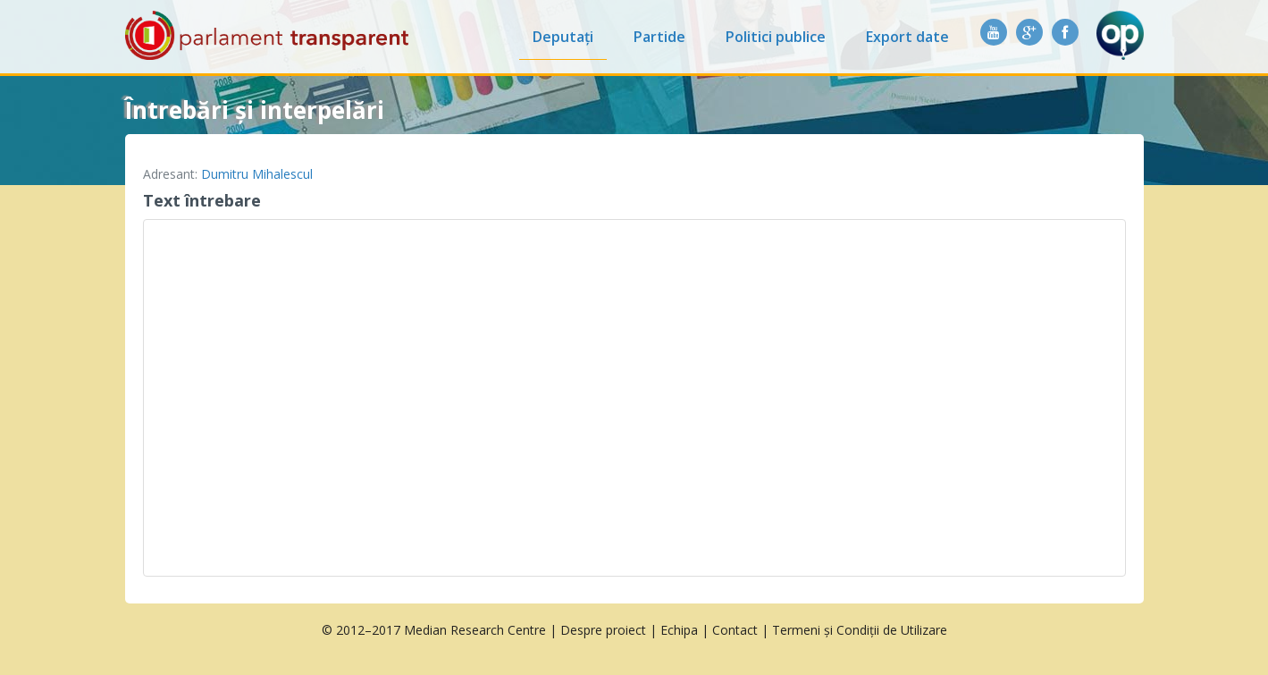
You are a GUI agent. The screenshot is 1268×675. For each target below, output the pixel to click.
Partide (659, 36)
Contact (735, 629)
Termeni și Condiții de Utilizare (859, 629)
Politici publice (776, 36)
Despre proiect (603, 629)
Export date (907, 36)
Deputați (563, 36)
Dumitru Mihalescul (257, 173)
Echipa (679, 629)
